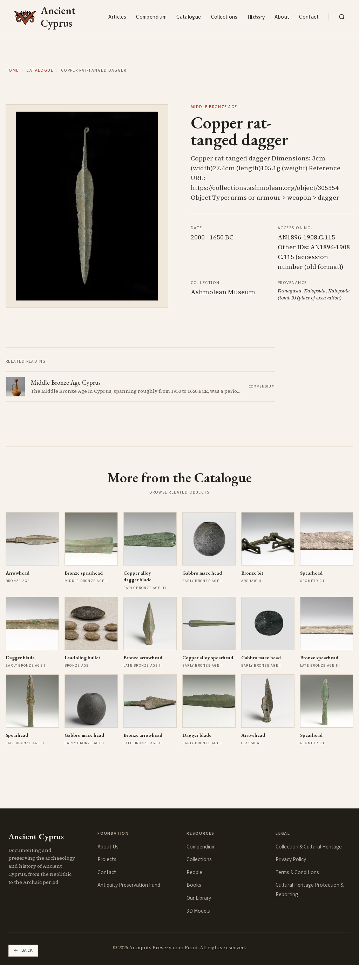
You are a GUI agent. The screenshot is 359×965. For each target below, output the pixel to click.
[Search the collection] (342, 17)
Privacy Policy (291, 859)
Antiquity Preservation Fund (128, 885)
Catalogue (188, 17)
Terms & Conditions (297, 872)
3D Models (198, 911)
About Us (107, 847)
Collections (224, 17)
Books (194, 885)
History (256, 17)
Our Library (199, 898)
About (282, 17)
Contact (309, 17)
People (194, 872)
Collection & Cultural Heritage (309, 847)
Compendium (151, 17)
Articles (117, 17)
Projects (106, 859)
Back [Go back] (23, 950)
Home (12, 70)
